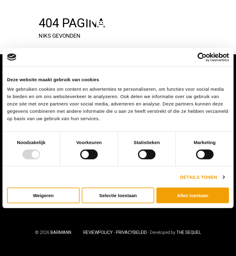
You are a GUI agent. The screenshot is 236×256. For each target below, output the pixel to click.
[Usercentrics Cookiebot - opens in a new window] (202, 57)
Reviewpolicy (98, 232)
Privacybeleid (131, 232)
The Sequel (188, 232)
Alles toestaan (192, 195)
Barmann (60, 232)
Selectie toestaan (118, 195)
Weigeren (43, 195)
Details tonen (198, 176)
